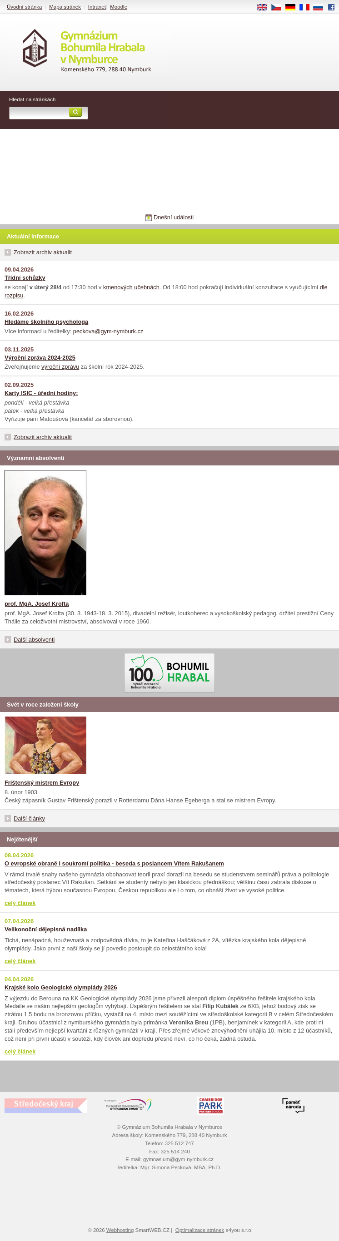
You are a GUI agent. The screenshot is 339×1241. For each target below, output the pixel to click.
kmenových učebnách (131, 287)
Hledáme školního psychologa (46, 321)
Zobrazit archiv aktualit (43, 252)
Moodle (118, 7)
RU (321, 7)
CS (279, 7)
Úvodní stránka (24, 7)
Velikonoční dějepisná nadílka (46, 929)
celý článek (20, 903)
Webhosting (120, 1230)
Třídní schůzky (25, 277)
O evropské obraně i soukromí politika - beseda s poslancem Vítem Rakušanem (114, 863)
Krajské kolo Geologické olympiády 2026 (61, 987)
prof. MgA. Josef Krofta (37, 603)
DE (293, 7)
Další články (29, 818)
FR (307, 7)
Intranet (97, 7)
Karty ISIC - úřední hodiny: (41, 393)
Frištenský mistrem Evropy (42, 782)
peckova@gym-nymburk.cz (108, 331)
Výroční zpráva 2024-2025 (40, 357)
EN (265, 7)
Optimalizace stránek (199, 1230)
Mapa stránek (65, 7)
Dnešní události (174, 217)
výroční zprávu (60, 366)
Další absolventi (34, 639)
